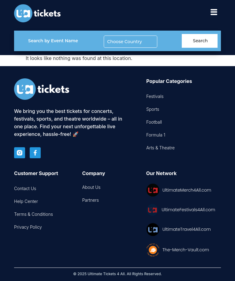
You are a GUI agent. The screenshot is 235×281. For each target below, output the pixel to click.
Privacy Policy (28, 227)
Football (154, 122)
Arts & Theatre (160, 147)
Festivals (154, 96)
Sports (152, 109)
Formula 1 (155, 134)
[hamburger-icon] (214, 13)
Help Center (26, 201)
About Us (91, 187)
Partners (90, 200)
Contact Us (25, 188)
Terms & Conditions (33, 214)
